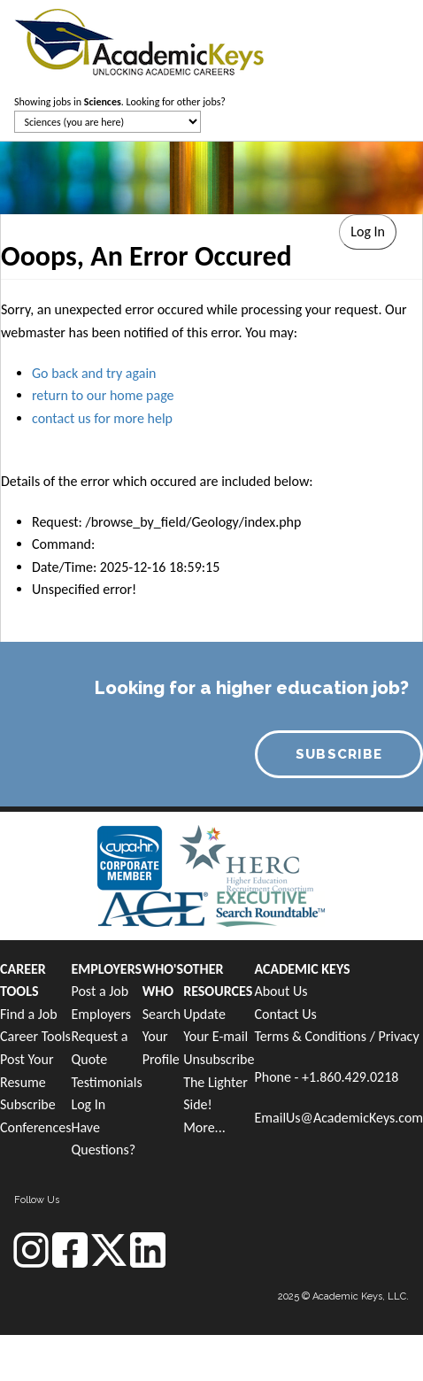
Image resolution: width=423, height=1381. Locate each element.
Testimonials (106, 1082)
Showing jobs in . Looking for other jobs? (120, 102)
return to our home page (103, 395)
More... (204, 1127)
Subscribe (28, 1104)
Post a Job (99, 991)
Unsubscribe (218, 1059)
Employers (101, 1014)
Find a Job (29, 1014)
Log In (88, 1104)
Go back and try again (94, 373)
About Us (280, 991)
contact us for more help (102, 418)
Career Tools (35, 1036)
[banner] (139, 40)
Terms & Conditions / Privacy (336, 1036)
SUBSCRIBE (339, 754)
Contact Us (285, 1014)
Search (161, 1014)
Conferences (35, 1127)
